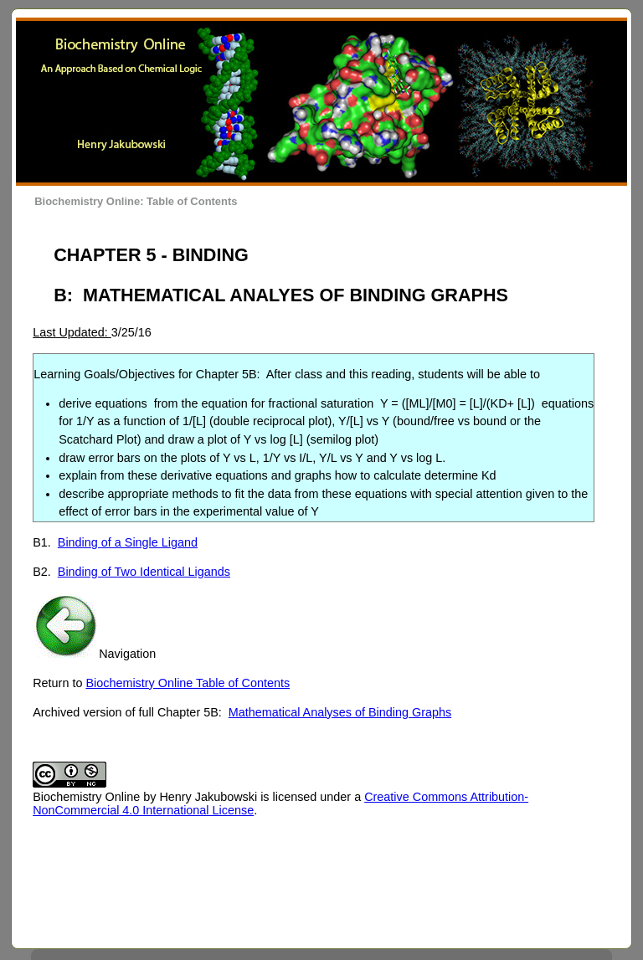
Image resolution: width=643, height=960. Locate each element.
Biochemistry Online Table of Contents (187, 683)
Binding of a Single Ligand (128, 542)
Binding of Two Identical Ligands (144, 571)
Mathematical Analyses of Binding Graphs (340, 712)
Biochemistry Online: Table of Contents (135, 201)
